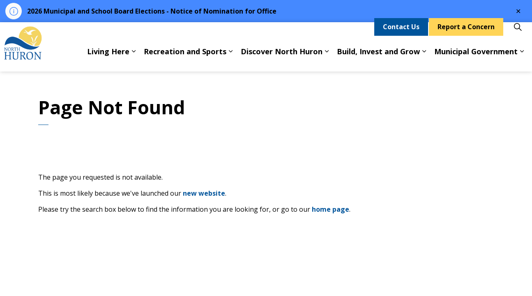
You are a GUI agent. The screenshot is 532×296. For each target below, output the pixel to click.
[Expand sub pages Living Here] (133, 59)
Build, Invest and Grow (378, 59)
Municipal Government (476, 59)
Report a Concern (466, 34)
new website (204, 193)
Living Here (108, 59)
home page (330, 209)
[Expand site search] (517, 34)
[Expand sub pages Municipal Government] (522, 59)
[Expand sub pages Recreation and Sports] (230, 59)
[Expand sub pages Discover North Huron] (326, 59)
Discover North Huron (281, 59)
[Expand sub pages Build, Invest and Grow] (424, 59)
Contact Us (401, 34)
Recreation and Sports (185, 59)
